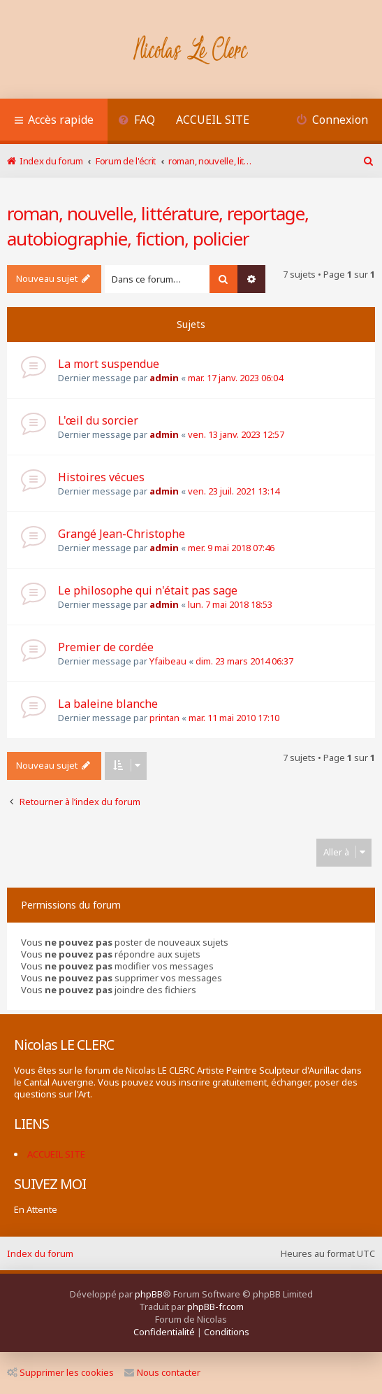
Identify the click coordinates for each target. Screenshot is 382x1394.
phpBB (149, 1294)
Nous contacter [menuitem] (162, 1372)
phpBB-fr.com (215, 1306)
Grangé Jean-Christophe (121, 533)
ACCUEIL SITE (212, 119)
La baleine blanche (108, 703)
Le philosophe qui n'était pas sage (147, 590)
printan (164, 717)
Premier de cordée (106, 647)
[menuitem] (137, 121)
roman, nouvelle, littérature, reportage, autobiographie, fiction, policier (158, 226)
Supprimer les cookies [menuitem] (60, 1372)
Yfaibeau (167, 661)
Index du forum (40, 1253)
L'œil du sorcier (98, 420)
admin (164, 377)
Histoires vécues (101, 477)
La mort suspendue (108, 363)
